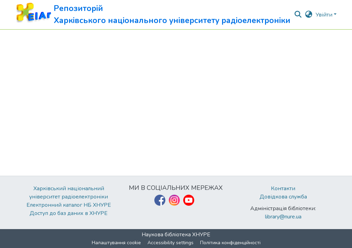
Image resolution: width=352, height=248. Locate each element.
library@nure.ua (283, 216)
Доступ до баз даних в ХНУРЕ (69, 213)
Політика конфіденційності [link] (230, 242)
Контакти (283, 188)
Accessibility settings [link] (170, 242)
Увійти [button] (325, 15)
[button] (152, 14)
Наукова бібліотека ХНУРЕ (176, 234)
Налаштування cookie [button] (116, 242)
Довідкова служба (283, 197)
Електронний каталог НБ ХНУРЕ (68, 205)
